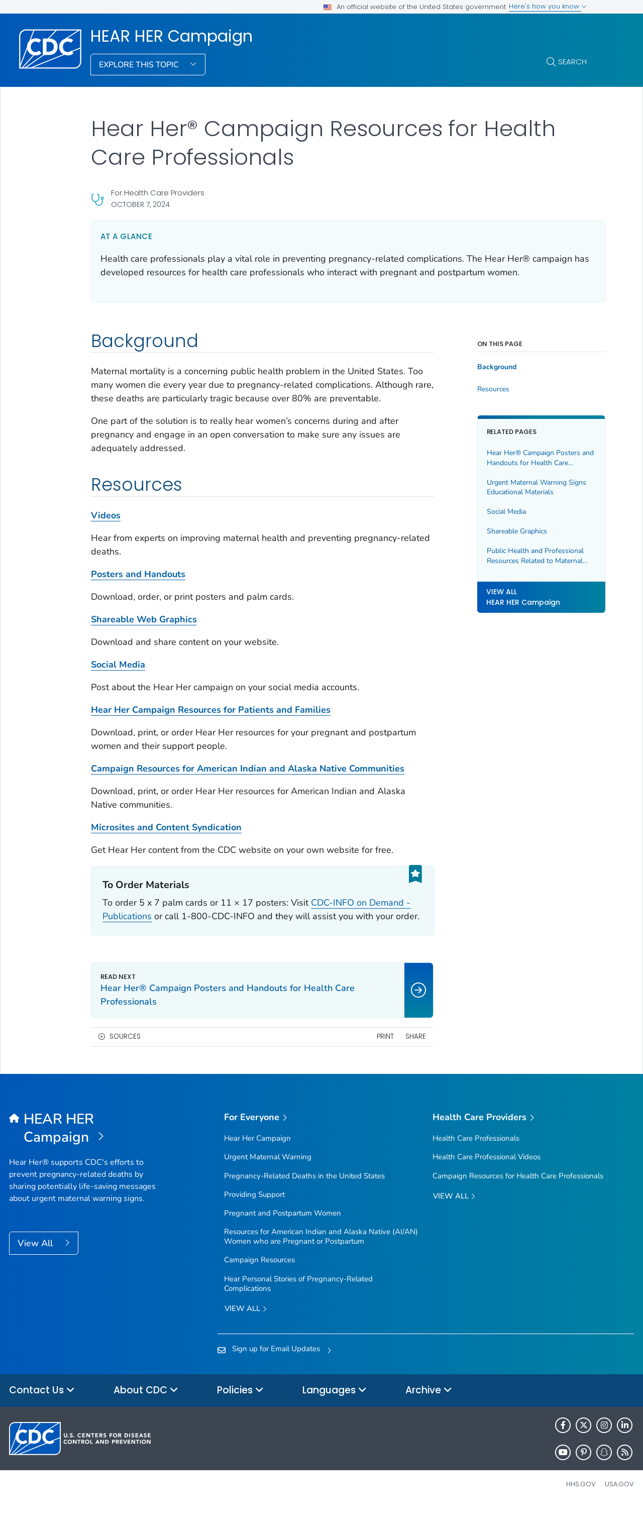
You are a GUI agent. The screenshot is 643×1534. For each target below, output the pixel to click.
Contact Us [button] (42, 1417)
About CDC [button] (146, 1417)
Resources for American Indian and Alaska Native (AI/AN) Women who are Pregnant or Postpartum (321, 1263)
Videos (106, 529)
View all (246, 1336)
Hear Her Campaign (257, 1165)
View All (36, 1270)
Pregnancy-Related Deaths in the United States (304, 1203)
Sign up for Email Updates (276, 1376)
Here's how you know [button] (548, 6)
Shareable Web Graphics (144, 633)
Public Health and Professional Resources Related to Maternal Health (522, 556)
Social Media (118, 678)
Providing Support (254, 1222)
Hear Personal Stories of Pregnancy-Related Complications (298, 1311)
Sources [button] (125, 1063)
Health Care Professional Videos (487, 1184)
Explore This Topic (140, 64)
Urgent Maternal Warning (267, 1184)
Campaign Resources (259, 1287)
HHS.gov (581, 1511)
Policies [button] (240, 1417)
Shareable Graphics (504, 531)
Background (483, 367)
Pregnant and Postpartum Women (282, 1240)
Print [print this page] (372, 1063)
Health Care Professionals (476, 1165)
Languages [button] (334, 1417)
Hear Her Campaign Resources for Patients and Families (211, 723)
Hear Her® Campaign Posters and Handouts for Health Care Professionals (521, 458)
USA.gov (619, 1511)
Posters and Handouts (138, 588)
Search (572, 61)
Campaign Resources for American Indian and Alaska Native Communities (247, 782)
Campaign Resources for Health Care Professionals (518, 1203)
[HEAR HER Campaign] (87, 1155)
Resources (480, 389)
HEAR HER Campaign (171, 36)
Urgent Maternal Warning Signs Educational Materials (523, 487)
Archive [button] (428, 1417)
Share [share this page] (403, 1063)
